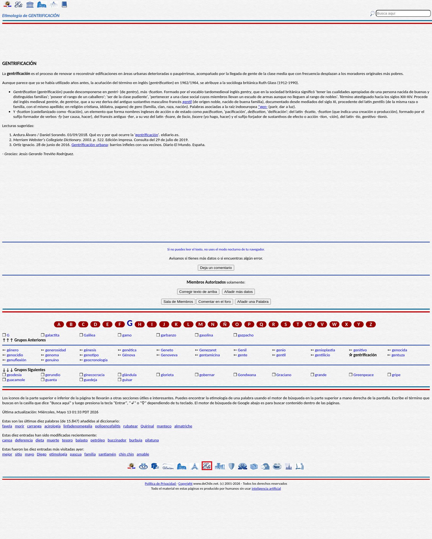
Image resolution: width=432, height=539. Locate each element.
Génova (128, 354)
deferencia (24, 440)
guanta (51, 379)
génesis (90, 349)
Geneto (167, 349)
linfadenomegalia (77, 426)
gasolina (206, 335)
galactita (52, 335)
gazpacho (245, 335)
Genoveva (169, 354)
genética (129, 349)
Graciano (283, 374)
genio (281, 349)
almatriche (183, 426)
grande (320, 374)
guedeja (90, 379)
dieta (40, 440)
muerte (53, 440)
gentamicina (209, 354)
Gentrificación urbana (89, 144)
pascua (76, 454)
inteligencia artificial (266, 488)
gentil (187, 101)
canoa (7, 440)
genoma (52, 354)
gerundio (52, 374)
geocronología (95, 359)
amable (143, 454)
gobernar (207, 374)
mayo (29, 454)
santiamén (107, 454)
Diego (42, 454)
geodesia (14, 374)
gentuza (398, 354)
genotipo (91, 354)
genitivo (360, 349)
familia (90, 454)
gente (242, 354)
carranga (34, 426)
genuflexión (16, 359)
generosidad (55, 349)
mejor (7, 454)
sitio (18, 454)
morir (19, 426)
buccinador (117, 440)
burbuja (135, 440)
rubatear (130, 426)
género (12, 349)
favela (7, 426)
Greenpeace (363, 374)
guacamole (16, 379)
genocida (399, 349)
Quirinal (147, 426)
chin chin (126, 454)
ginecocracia (94, 374)
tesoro (67, 440)
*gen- (263, 106)
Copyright (186, 483)
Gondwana (247, 374)
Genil (242, 349)
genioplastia (325, 349)
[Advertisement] (216, 41)
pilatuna (152, 440)
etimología (58, 454)
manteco (164, 426)
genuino (52, 359)
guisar (127, 379)
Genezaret (207, 349)
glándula (129, 374)
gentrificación (146, 134)
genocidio (15, 354)
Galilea (89, 335)
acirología (52, 426)
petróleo (98, 440)
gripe (396, 374)
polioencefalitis (107, 426)
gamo (127, 335)
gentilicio (322, 354)
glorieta (167, 374)
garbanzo (168, 335)
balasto (81, 440)
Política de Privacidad (161, 483)
